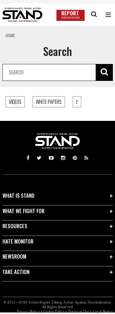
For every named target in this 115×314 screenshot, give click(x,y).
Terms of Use (78, 312)
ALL (12, 101)
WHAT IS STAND (18, 195)
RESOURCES (14, 226)
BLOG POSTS (40, 101)
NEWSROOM (14, 256)
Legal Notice (102, 312)
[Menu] (108, 15)
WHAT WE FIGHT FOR (23, 211)
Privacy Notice (28, 312)
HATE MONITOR (17, 241)
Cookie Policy (53, 312)
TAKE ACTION (15, 272)
